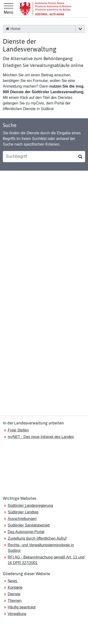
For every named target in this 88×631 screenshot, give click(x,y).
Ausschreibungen (22, 519)
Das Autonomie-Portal (26, 532)
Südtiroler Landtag (23, 512)
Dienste (14, 594)
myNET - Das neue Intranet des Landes (41, 437)
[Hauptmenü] (8, 8)
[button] (80, 29)
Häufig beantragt (21, 607)
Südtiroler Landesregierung (30, 506)
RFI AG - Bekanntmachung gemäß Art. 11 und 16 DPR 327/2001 (46, 560)
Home (13, 29)
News (13, 581)
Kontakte (15, 587)
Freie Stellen (18, 430)
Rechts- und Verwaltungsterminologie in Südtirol (41, 548)
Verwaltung (17, 614)
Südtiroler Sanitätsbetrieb (29, 525)
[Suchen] (80, 156)
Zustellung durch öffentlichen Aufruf (37, 538)
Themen (15, 601)
